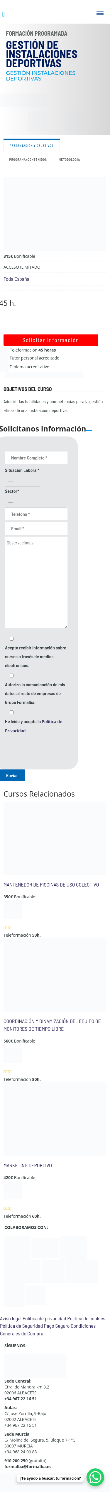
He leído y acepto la (33, 725)
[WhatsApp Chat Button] (95, 1477)
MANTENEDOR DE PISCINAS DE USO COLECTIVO (51, 884)
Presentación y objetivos (32, 145)
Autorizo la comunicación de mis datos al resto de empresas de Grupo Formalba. (35, 693)
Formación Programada (36, 33)
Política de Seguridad (21, 1325)
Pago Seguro (57, 1325)
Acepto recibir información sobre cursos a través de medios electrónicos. (35, 656)
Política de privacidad (44, 1318)
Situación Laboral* (22, 470)
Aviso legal (10, 1318)
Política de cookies (86, 1318)
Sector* (12, 491)
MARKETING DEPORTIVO (28, 1165)
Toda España (16, 278)
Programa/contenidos (28, 159)
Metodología (69, 159)
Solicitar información (51, 340)
